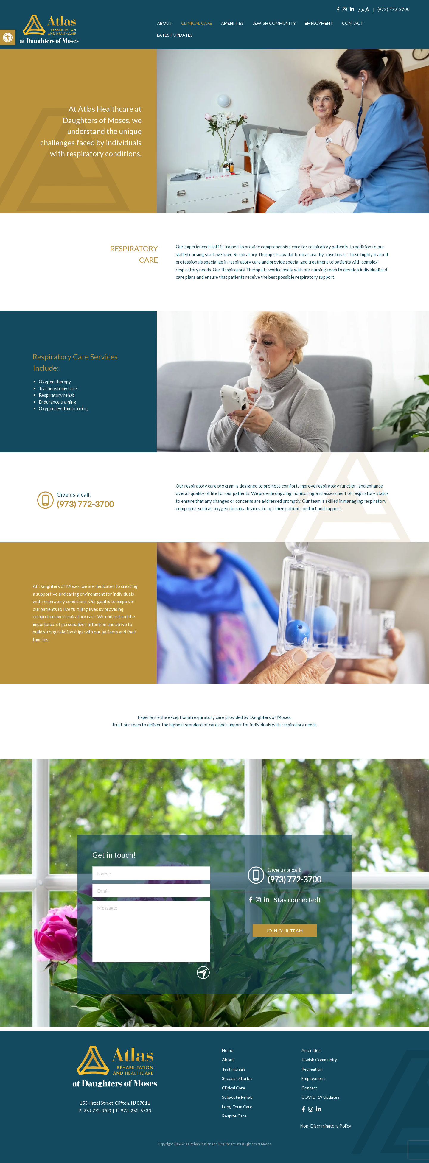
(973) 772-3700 (393, 10)
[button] (7, 37)
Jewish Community (278, 24)
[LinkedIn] (352, 9)
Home (228, 1048)
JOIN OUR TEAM (284, 955)
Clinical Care (197, 24)
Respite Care (235, 1116)
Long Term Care (237, 1106)
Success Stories (237, 1078)
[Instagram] (345, 9)
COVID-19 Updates (321, 1097)
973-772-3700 (98, 1108)
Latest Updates (175, 35)
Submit (203, 996)
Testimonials (234, 1068)
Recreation (312, 1068)
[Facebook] (338, 9)
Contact (361, 24)
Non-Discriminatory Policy (326, 1125)
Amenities (235, 24)
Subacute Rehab (238, 1097)
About (164, 24)
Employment (325, 24)
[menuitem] (165, 24)
